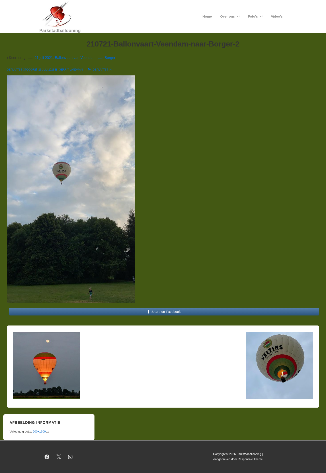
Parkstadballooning (60, 30)
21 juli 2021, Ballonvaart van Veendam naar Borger (75, 58)
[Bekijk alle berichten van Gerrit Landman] (69, 69)
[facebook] (47, 456)
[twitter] (58, 456)
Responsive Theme (250, 459)
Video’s (277, 16)
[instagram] (70, 456)
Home (207, 16)
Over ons (230, 16)
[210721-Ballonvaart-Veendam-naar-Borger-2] (46, 69)
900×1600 (39, 431)
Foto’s (256, 16)
